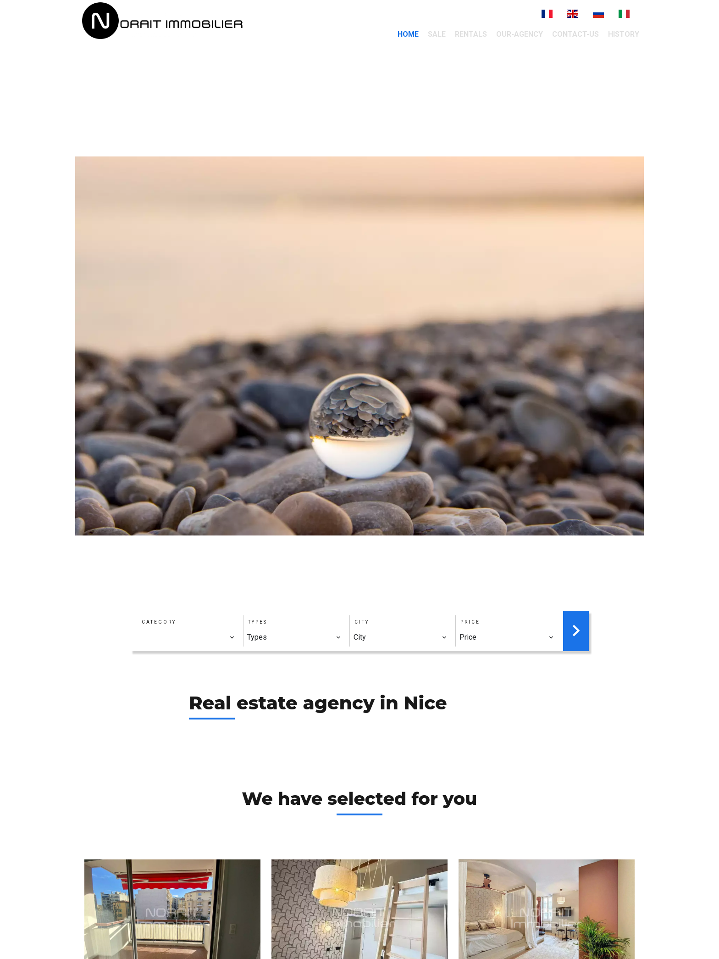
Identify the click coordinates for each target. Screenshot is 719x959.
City (361, 621)
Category (159, 621)
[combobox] (187, 637)
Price (470, 621)
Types (257, 621)
